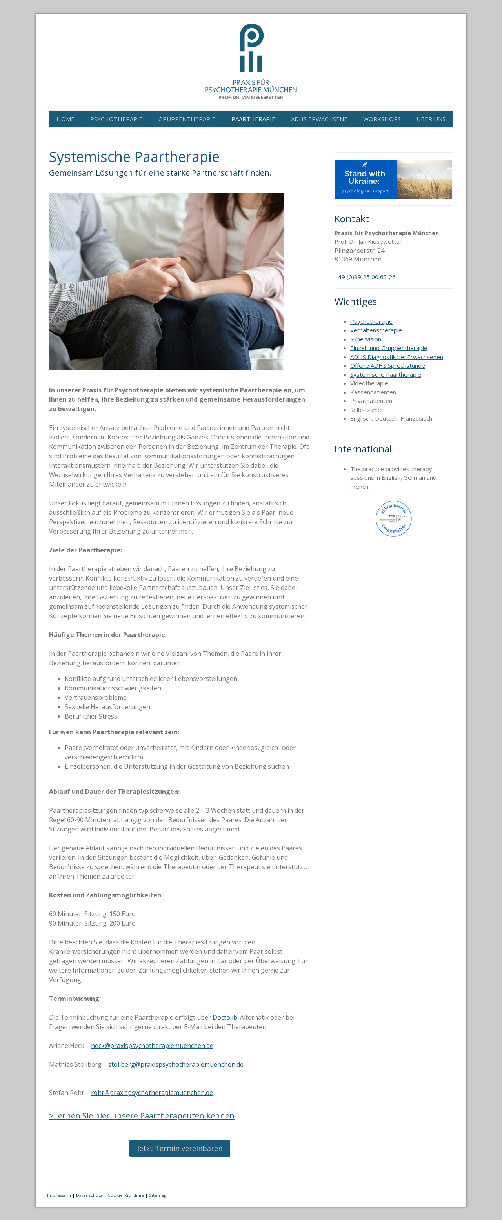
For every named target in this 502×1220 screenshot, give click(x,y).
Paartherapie (253, 119)
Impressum (59, 1195)
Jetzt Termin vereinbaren (179, 1148)
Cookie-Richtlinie (125, 1195)
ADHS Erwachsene (319, 119)
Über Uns (431, 119)
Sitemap (158, 1195)
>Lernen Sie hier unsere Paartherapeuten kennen (142, 1115)
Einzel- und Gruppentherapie (388, 348)
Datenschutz (89, 1195)
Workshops (382, 119)
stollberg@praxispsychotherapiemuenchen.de (176, 1064)
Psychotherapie (116, 119)
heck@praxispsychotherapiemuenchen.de (152, 1045)
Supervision (365, 339)
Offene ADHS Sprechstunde (387, 365)
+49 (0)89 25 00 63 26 (365, 277)
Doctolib (225, 1017)
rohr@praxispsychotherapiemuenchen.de (152, 1092)
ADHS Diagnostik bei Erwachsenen (396, 357)
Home (65, 119)
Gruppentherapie (187, 119)
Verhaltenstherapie (376, 330)
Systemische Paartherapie (385, 374)
